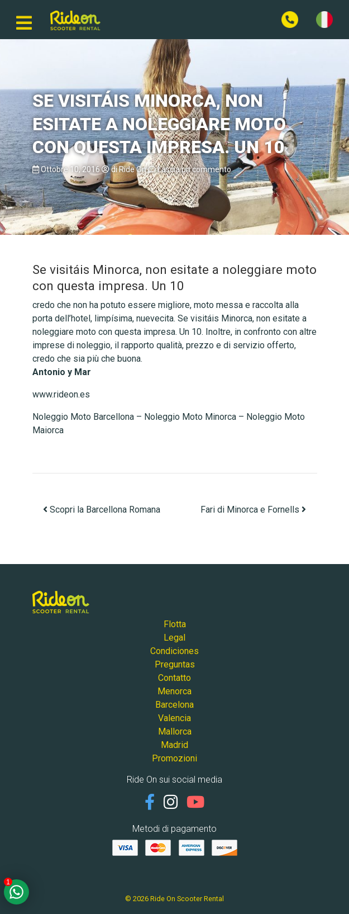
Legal (174, 637)
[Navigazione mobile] (24, 19)
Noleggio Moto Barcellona (83, 416)
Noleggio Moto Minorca (190, 416)
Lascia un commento (194, 169)
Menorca (174, 691)
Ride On (132, 169)
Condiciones (174, 651)
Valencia (174, 718)
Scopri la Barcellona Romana (101, 509)
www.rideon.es (61, 394)
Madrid (174, 745)
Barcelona (174, 704)
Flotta (175, 624)
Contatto (174, 678)
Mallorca (175, 731)
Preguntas (175, 664)
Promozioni (174, 758)
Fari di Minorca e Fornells (253, 509)
